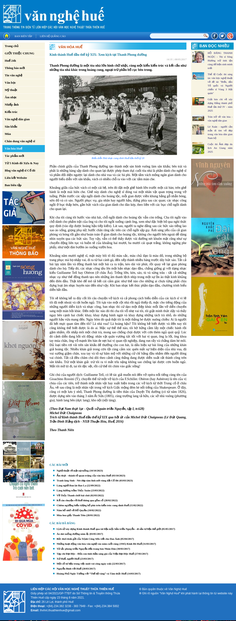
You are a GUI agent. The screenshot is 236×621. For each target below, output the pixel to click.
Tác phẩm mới (14, 156)
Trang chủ (11, 46)
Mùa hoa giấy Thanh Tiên (71, 515)
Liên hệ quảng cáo (53, 36)
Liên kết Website (16, 178)
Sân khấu (11, 126)
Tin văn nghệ (13, 75)
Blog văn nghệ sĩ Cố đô (20, 170)
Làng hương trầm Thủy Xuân (73, 490)
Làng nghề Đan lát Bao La (71, 485)
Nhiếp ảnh (12, 104)
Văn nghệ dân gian (17, 119)
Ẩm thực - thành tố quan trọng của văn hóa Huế (84, 475)
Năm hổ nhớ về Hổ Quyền (72, 510)
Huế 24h (10, 60)
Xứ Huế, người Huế (68, 558)
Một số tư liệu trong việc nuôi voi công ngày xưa (84, 563)
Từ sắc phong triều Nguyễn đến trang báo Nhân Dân (86, 548)
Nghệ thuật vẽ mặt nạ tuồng (73, 470)
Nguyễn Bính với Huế (69, 568)
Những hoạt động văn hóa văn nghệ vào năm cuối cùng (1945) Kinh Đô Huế (99, 543)
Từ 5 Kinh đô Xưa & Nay (22, 163)
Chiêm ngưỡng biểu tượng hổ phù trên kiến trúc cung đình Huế (93, 505)
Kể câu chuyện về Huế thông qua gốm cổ (80, 500)
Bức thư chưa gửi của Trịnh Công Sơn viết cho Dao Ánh (88, 538)
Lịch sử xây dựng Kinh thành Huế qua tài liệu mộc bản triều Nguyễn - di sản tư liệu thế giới (109, 528)
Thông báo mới (15, 68)
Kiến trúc (11, 112)
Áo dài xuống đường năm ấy (73, 533)
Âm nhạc (11, 97)
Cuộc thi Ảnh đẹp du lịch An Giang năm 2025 (220, 148)
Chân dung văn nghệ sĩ (20, 141)
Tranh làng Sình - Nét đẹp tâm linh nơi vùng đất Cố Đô (87, 480)
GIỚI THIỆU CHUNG (19, 53)
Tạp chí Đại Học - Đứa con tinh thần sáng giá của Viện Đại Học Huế (95, 553)
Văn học (10, 82)
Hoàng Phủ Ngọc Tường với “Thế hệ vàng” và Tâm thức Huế (91, 573)
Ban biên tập (23, 36)
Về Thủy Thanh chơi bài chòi (73, 495)
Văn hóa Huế (13, 148)
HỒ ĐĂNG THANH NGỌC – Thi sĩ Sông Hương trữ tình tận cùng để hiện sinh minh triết (220, 60)
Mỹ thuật (11, 90)
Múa (8, 134)
